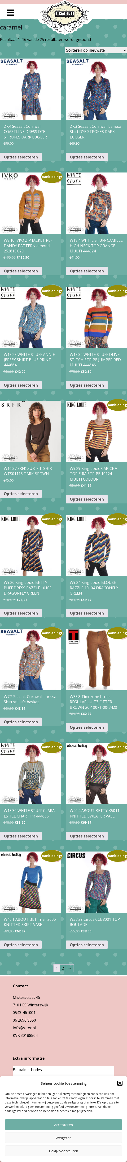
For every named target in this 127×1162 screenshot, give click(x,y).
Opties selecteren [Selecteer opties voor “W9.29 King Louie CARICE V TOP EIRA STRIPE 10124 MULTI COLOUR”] (87, 499)
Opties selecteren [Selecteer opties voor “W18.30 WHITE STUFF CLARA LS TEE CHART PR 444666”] (21, 836)
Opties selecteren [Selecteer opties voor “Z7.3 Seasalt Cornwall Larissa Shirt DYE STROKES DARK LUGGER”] (87, 157)
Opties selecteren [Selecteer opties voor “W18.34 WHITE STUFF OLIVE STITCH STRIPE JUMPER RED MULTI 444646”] (87, 385)
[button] (120, 1083)
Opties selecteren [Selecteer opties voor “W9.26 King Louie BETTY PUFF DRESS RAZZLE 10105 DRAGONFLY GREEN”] (21, 613)
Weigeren (63, 1137)
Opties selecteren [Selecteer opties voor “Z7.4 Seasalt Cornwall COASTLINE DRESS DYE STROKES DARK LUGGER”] (21, 157)
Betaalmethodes (27, 1069)
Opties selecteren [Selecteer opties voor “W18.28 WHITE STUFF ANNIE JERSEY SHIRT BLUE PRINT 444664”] (21, 385)
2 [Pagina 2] (63, 968)
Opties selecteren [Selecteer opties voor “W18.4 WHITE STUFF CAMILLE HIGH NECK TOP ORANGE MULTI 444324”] (87, 271)
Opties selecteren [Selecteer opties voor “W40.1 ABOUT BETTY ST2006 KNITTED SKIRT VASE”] (21, 944)
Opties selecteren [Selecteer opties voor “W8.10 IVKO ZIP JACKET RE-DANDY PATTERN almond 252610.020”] (21, 271)
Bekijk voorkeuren (63, 1150)
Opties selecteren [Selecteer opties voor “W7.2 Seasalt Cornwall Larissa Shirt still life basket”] (21, 721)
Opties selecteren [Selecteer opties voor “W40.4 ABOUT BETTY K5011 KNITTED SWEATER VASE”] (87, 836)
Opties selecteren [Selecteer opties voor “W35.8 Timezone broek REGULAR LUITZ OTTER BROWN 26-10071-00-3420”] (87, 727)
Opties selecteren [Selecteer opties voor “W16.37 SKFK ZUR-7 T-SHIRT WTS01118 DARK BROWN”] (21, 493)
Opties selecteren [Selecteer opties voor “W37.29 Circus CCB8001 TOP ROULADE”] (87, 944)
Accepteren (63, 1124)
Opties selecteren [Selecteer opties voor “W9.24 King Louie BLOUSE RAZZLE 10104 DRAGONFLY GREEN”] (87, 613)
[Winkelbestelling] (96, 50)
